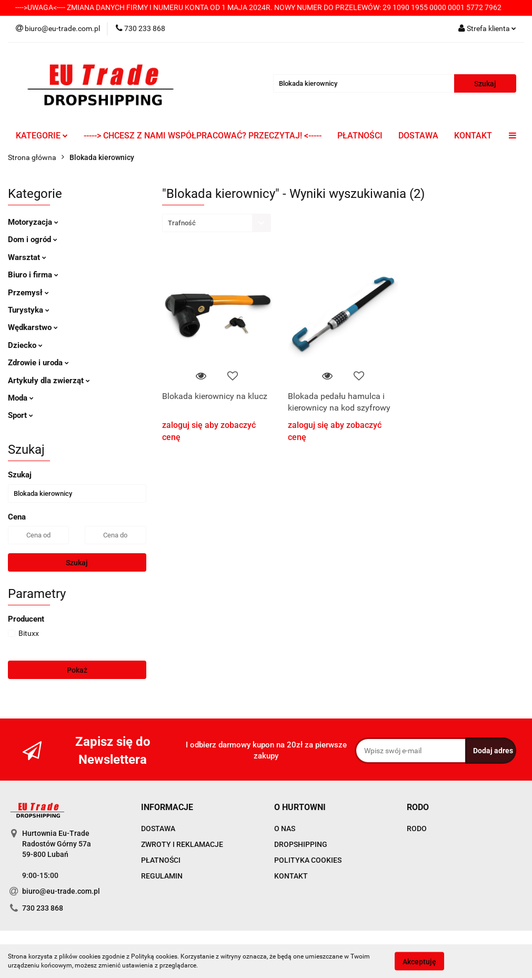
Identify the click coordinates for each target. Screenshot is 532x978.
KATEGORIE (42, 136)
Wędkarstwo (33, 327)
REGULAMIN (162, 876)
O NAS (284, 828)
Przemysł (28, 292)
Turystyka (28, 310)
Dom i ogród (32, 239)
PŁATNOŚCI (360, 136)
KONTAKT (473, 136)
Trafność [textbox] (182, 223)
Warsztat (27, 257)
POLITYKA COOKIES (308, 860)
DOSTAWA (418, 136)
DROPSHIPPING (300, 844)
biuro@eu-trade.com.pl (61, 891)
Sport (20, 415)
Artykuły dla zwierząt (49, 380)
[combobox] (216, 223)
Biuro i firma (33, 275)
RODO (417, 828)
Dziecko (25, 345)
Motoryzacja (33, 222)
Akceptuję (419, 961)
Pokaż (77, 670)
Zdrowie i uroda (38, 362)
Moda (21, 398)
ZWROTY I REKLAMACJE (182, 844)
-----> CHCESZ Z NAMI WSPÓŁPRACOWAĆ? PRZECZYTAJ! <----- (203, 136)
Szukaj (77, 562)
